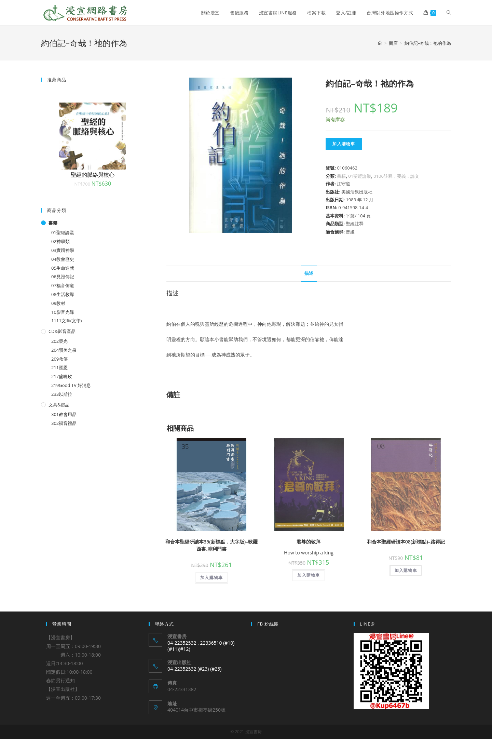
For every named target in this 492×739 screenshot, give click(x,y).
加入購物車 (343, 144)
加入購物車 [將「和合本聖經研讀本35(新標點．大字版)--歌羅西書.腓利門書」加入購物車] (211, 577)
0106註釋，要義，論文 (396, 176)
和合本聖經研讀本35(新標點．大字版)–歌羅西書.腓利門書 (211, 545)
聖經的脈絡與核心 (92, 174)
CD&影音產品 (62, 331)
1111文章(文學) (66, 321)
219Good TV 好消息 (71, 385)
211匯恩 (59, 367)
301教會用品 (64, 414)
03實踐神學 (62, 250)
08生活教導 (62, 294)
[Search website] (448, 12)
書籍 (341, 176)
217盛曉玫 (61, 376)
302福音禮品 (64, 423)
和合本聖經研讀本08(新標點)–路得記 (406, 541)
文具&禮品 (59, 405)
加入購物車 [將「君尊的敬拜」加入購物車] (308, 575)
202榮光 (59, 341)
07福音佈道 (62, 285)
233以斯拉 (61, 394)
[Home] (380, 43)
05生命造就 (62, 268)
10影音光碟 (62, 312)
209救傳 (59, 359)
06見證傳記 (62, 276)
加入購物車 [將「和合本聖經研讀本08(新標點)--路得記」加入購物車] (406, 570)
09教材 (58, 303)
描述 (308, 273)
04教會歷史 (62, 259)
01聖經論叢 (359, 176)
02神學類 (60, 241)
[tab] (309, 273)
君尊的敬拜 (308, 541)
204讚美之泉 (64, 350)
